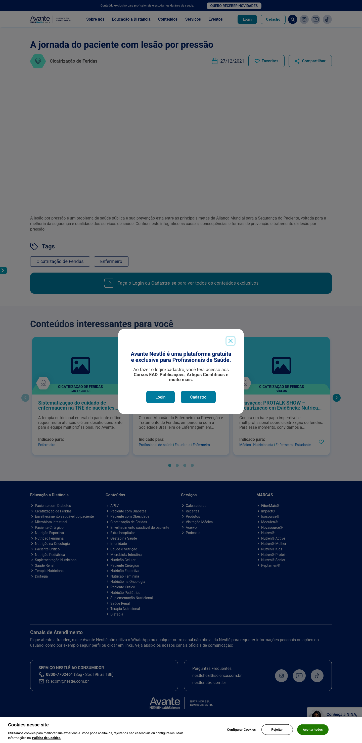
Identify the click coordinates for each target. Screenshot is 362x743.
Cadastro (198, 397)
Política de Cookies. (46, 739)
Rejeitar (277, 731)
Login (161, 397)
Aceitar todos (313, 731)
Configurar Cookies (241, 731)
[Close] (231, 341)
